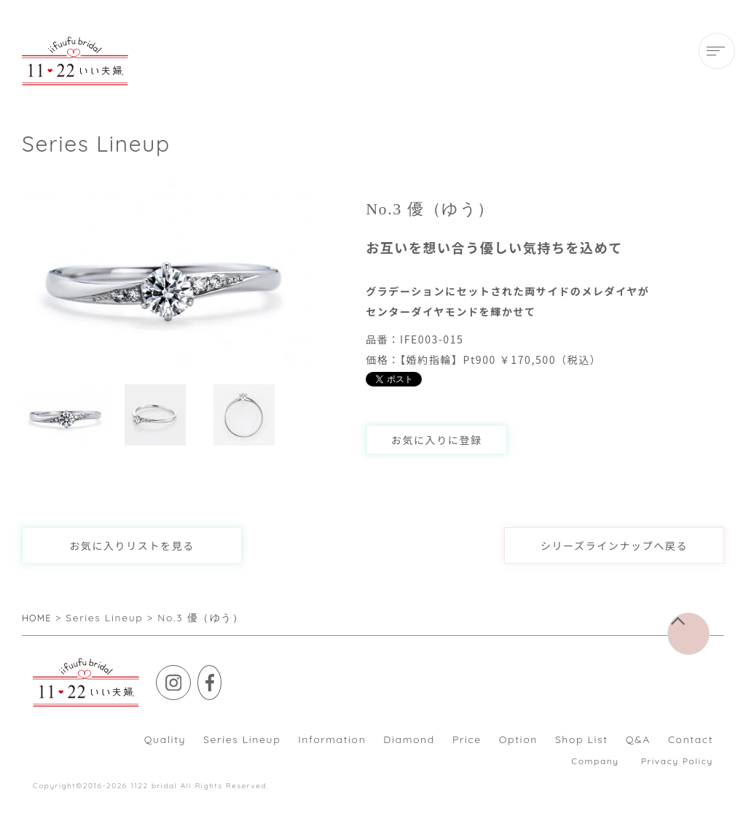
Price (467, 739)
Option (518, 739)
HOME (39, 617)
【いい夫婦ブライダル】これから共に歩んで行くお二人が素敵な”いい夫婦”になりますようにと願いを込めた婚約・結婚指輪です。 (75, 60)
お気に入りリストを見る (132, 545)
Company (595, 760)
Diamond (409, 739)
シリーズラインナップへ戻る (614, 545)
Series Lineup (241, 739)
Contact (690, 739)
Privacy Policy (677, 760)
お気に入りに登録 (436, 439)
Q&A (638, 739)
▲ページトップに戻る (709, 623)
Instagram (190, 676)
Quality (165, 739)
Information (332, 739)
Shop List (581, 739)
